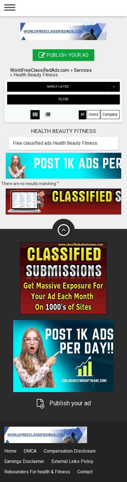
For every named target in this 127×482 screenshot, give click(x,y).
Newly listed (83, 86)
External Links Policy (72, 461)
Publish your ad (63, 55)
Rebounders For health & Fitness (37, 472)
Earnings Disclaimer (24, 461)
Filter (63, 99)
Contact (85, 472)
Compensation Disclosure (70, 451)
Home (10, 451)
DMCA (30, 451)
